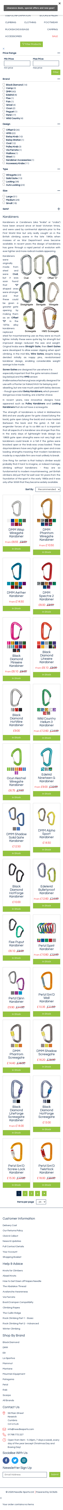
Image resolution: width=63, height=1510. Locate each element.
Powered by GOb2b (46, 1492)
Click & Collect (10, 1236)
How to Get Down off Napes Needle (22, 1281)
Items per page (25, 1202)
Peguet (10, 111)
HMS (8, 133)
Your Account (10, 1252)
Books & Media (49, 15)
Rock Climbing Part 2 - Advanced (21, 1323)
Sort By (29, 489)
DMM (8, 91)
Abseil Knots (9, 1275)
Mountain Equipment (14, 1374)
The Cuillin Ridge (12, 1313)
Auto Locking (13, 185)
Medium (10, 200)
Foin (8, 101)
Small (9, 203)
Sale (55, 36)
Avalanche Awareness (15, 1291)
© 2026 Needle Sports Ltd (20, 1492)
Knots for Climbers (13, 1270)
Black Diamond (14, 85)
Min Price (9, 59)
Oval (8, 143)
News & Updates (12, 1241)
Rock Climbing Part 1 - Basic (18, 1318)
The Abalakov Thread (14, 1286)
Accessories (13, 36)
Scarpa (7, 1395)
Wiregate (11, 175)
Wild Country (13, 118)
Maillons (10, 153)
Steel (9, 156)
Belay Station (13, 140)
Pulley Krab (12, 146)
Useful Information (18, 15)
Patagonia (8, 1379)
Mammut (8, 1363)
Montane (7, 1368)
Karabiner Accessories (18, 160)
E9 (4, 1353)
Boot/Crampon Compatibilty (18, 1302)
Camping (52, 29)
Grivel (9, 105)
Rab (5, 1390)
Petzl (8, 115)
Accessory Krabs (15, 163)
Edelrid (10, 95)
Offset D (10, 130)
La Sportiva (9, 1358)
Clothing (30, 22)
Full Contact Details (13, 1246)
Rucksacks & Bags (17, 29)
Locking (10, 181)
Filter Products (31, 44)
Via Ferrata (12, 150)
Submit (55, 1474)
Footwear (51, 22)
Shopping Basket (12, 1257)
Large (9, 196)
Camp (9, 88)
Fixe (8, 98)
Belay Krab (12, 136)
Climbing (10, 22)
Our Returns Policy (13, 1230)
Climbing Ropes (11, 1307)
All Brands (8, 1400)
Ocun (9, 108)
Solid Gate (12, 178)
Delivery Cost (10, 1225)
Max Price (38, 59)
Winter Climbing (11, 1328)
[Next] (44, 1193)
